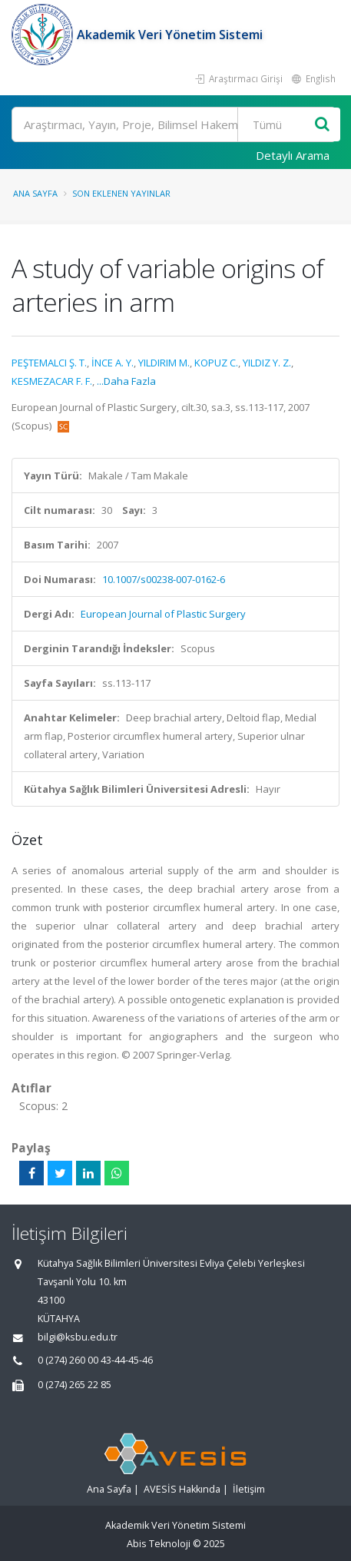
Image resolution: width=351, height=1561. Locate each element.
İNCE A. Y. (112, 363)
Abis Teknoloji (158, 1543)
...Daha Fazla (126, 381)
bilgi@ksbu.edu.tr (78, 1337)
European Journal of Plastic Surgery (163, 614)
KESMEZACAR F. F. (52, 381)
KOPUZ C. (216, 363)
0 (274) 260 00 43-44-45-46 (95, 1360)
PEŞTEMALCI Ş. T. (49, 363)
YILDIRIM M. (164, 363)
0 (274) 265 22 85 (74, 1384)
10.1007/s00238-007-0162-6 (163, 579)
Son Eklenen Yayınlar (121, 193)
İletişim (249, 1489)
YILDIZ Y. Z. (267, 363)
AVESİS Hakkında (182, 1489)
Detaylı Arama (292, 155)
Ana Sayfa (35, 193)
